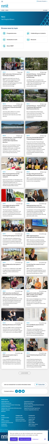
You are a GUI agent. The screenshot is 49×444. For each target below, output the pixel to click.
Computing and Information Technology (10, 404)
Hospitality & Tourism (29, 401)
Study (3, 415)
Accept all (14, 439)
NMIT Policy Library (33, 424)
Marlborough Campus (21, 420)
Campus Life (19, 415)
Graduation (4, 424)
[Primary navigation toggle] (2, 1)
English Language (5, 409)
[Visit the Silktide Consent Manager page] (45, 439)
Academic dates (5, 417)
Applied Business (5, 401)
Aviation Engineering (6, 403)
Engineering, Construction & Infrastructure (11, 408)
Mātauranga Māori (28, 403)
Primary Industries (28, 406)
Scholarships (4, 425)
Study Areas (4, 399)
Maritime (3, 411)
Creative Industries (5, 406)
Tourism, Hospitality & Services (31, 409)
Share (45, 10)
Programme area (9, 33)
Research (31, 39)
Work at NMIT (32, 422)
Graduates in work (9, 39)
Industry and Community (7, 422)
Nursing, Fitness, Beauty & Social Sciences (34, 404)
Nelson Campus (19, 417)
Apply (2, 419)
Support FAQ (32, 419)
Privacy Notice (32, 425)
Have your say (32, 417)
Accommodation (5, 420)
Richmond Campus (20, 419)
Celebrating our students (36, 33)
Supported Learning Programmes (32, 408)
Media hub (31, 420)
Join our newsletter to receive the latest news (25, 384)
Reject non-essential (25, 439)
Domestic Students (42, 1)
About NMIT (8, 46)
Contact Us (32, 415)
